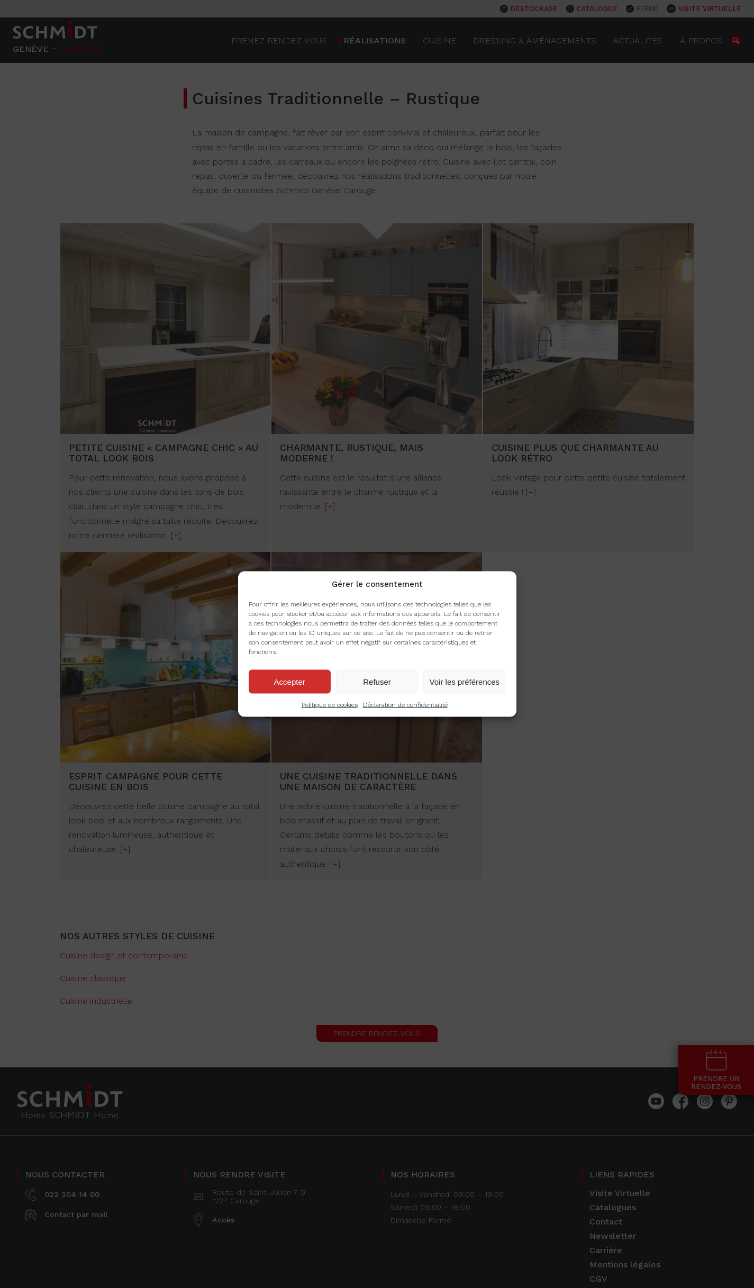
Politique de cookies (330, 705)
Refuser (377, 681)
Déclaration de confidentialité (405, 705)
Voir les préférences (465, 681)
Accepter (289, 681)
